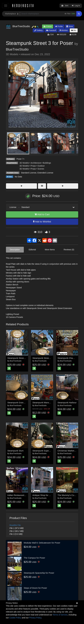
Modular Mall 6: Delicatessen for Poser (42, 543)
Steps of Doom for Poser (35, 588)
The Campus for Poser (34, 558)
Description (15, 249)
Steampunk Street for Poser (20, 358)
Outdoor (41, 166)
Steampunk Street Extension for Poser (50, 358)
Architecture (36, 163)
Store (69, 26)
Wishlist (64, 30)
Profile (59, 26)
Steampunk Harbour (67, 402)
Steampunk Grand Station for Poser (24, 402)
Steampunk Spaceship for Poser (39, 573)
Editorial (32, 249)
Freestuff (51, 30)
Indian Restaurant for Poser (20, 495)
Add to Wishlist (42, 221)
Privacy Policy (35, 618)
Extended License (45, 173)
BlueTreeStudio (17, 49)
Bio (73, 30)
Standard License (28, 173)
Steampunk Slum (15, 450)
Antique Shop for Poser (43, 495)
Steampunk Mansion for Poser (46, 402)
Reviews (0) (69, 249)
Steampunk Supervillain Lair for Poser (50, 450)
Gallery (38, 30)
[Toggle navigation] (5, 5)
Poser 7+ (20, 159)
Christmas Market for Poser (70, 450)
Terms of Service (60, 615)
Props (33, 166)
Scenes (41, 169)
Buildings (47, 163)
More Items (50, 249)
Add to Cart (42, 214)
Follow (48, 26)
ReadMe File (15, 525)
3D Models (24, 163)
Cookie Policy (15, 618)
